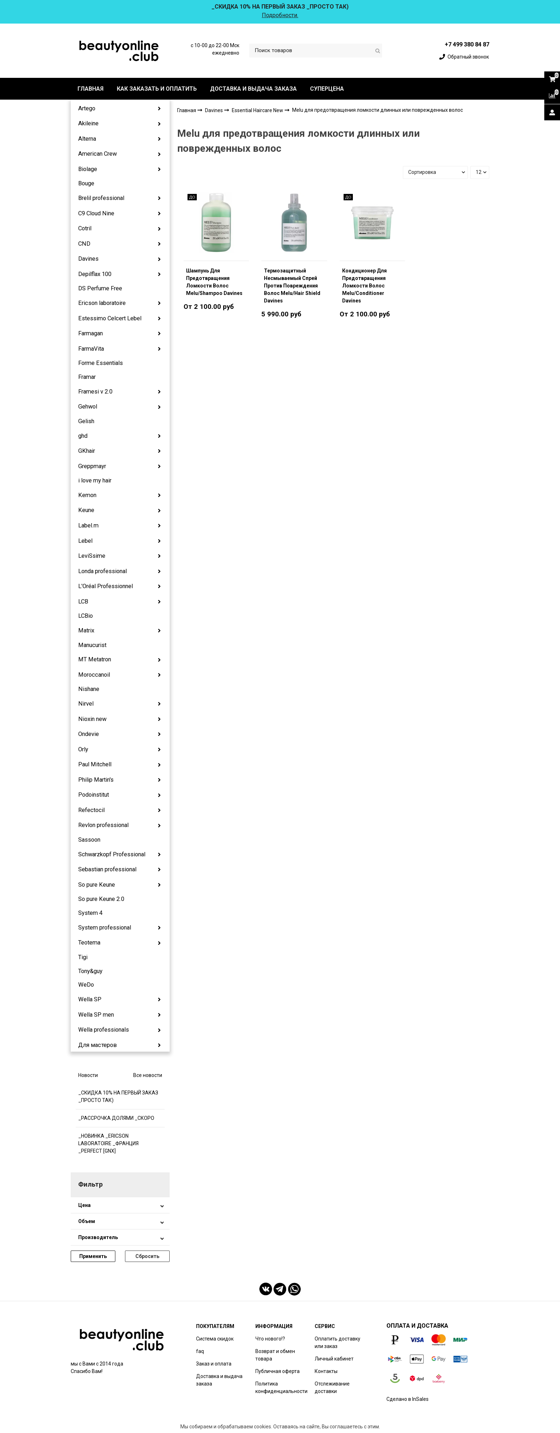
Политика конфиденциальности (281, 1387)
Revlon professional (103, 825)
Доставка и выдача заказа (219, 1380)
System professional (104, 927)
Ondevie (88, 734)
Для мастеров (97, 1045)
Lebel (85, 540)
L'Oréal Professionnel (105, 586)
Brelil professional (101, 198)
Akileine (88, 123)
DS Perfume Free (100, 288)
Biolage (87, 169)
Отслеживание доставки (332, 1387)
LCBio (85, 615)
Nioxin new (92, 719)
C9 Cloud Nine (96, 213)
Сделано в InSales (407, 1399)
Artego (86, 108)
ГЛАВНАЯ (91, 88)
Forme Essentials (100, 363)
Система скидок (215, 1339)
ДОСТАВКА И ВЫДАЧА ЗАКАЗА (253, 88)
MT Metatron (94, 659)
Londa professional (102, 571)
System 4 (90, 913)
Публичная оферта (277, 1371)
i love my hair (94, 480)
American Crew (97, 153)
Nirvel (86, 703)
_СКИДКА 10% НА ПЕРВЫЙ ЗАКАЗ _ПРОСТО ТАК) (118, 1096)
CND (84, 243)
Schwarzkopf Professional (111, 854)
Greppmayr (92, 466)
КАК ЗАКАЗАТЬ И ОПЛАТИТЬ (157, 88)
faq (200, 1351)
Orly (83, 749)
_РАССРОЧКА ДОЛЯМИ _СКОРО (116, 1118)
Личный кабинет (334, 1359)
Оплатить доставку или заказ (337, 1342)
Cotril (84, 228)
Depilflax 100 (94, 274)
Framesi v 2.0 (95, 391)
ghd (83, 435)
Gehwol (87, 406)
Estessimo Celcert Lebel (109, 318)
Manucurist (92, 645)
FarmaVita (91, 348)
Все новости (147, 1075)
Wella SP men (96, 1014)
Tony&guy (90, 971)
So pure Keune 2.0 (101, 899)
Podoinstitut (93, 794)
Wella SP (89, 999)
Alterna (87, 138)
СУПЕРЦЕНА (327, 88)
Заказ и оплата (213, 1364)
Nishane (88, 689)
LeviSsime (91, 555)
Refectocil (91, 810)
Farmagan (90, 333)
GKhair (86, 450)
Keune (86, 510)
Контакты (326, 1371)
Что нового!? (270, 1339)
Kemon (87, 495)
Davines (88, 258)
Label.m (88, 525)
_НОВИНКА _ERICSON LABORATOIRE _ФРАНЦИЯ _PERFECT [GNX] (108, 1143)
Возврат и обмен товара (275, 1355)
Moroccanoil (94, 674)
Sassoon (89, 839)
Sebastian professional (107, 869)
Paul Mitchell (94, 764)
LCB (83, 601)
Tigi (83, 957)
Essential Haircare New (258, 110)
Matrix (86, 630)
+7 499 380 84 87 (467, 44)
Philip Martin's (96, 779)
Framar (87, 377)
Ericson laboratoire (102, 303)
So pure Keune (96, 884)
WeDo (86, 984)
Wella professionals (103, 1029)
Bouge (86, 183)
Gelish (86, 421)
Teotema (89, 942)
